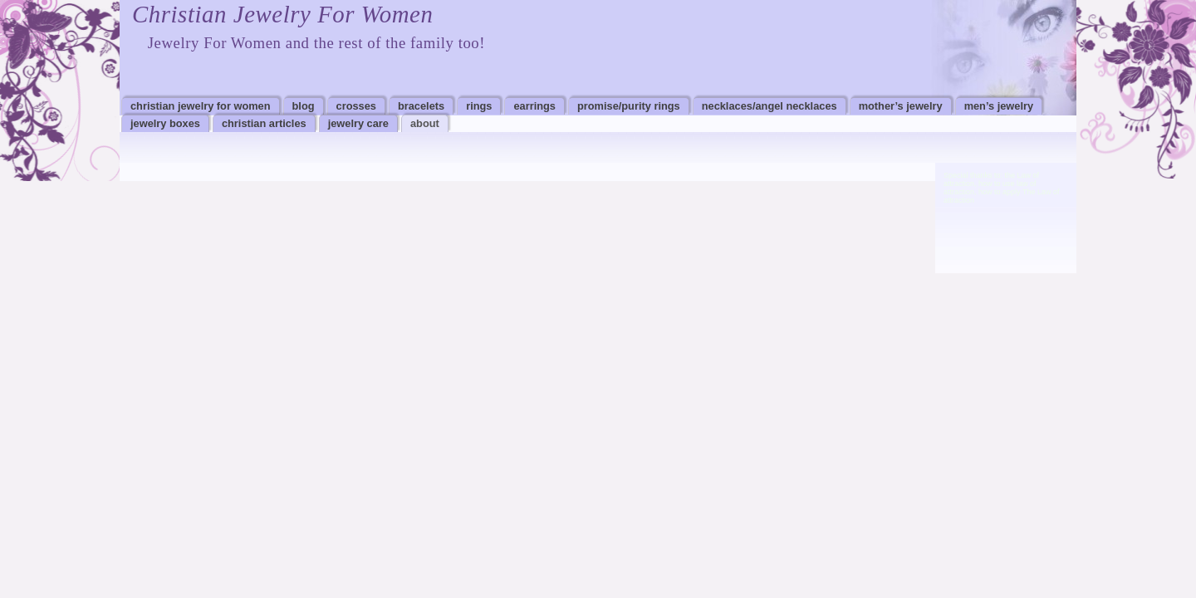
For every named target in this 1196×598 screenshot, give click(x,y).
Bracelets (421, 106)
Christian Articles (264, 123)
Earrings (534, 106)
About (424, 123)
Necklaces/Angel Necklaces (769, 106)
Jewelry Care (358, 123)
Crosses (356, 106)
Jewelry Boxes (165, 123)
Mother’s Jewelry (901, 106)
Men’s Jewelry (998, 106)
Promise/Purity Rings (628, 106)
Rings (479, 106)
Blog (303, 106)
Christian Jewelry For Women (282, 14)
